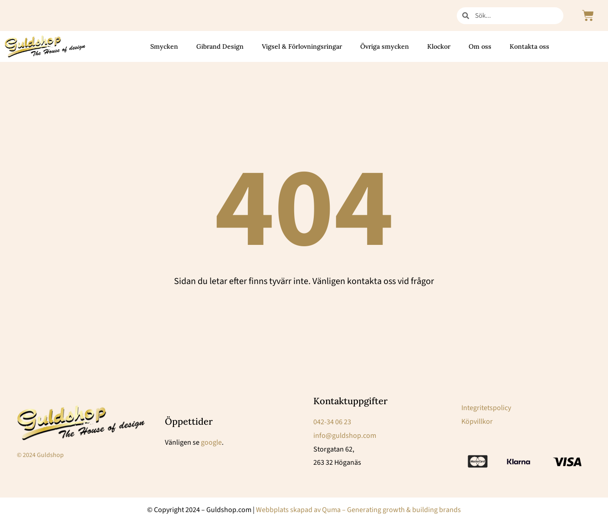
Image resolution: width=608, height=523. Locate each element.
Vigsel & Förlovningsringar (302, 46)
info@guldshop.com (344, 436)
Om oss (480, 46)
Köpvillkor (477, 421)
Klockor (438, 46)
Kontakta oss (529, 46)
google (211, 442)
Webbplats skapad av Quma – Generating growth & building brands (358, 510)
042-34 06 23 (332, 422)
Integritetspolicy (486, 408)
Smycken (164, 46)
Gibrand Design (220, 46)
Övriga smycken (384, 46)
